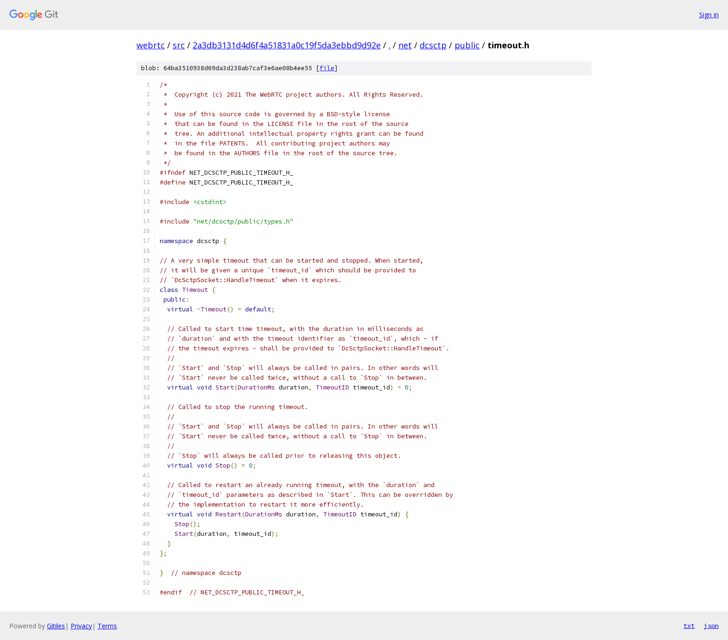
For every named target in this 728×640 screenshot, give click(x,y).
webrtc (150, 45)
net (405, 45)
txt (689, 625)
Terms (107, 625)
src (179, 45)
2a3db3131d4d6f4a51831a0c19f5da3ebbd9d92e (287, 45)
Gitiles (56, 625)
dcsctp (433, 45)
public (467, 45)
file (326, 68)
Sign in (709, 14)
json (711, 625)
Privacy (81, 625)
